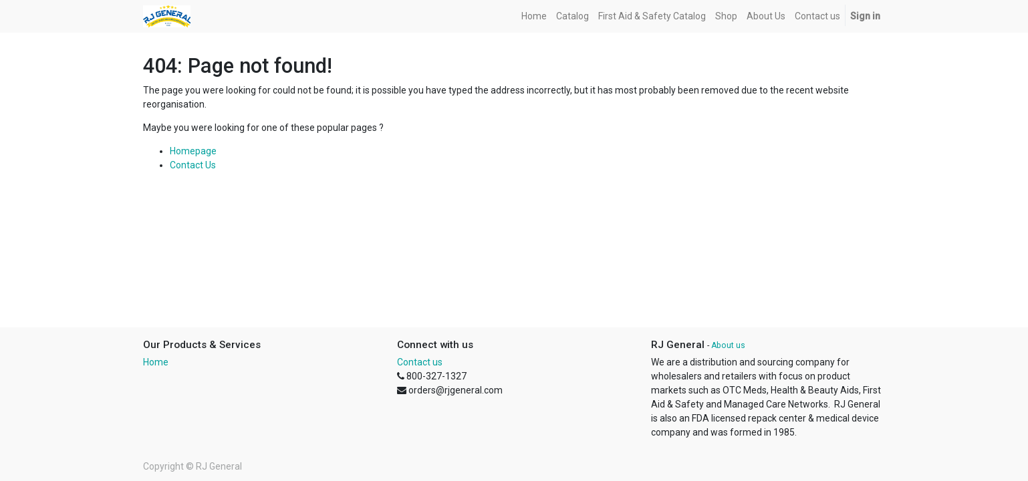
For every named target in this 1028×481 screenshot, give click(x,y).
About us (728, 345)
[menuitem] (534, 16)
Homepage (193, 151)
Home (155, 362)
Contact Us (193, 165)
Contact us (419, 362)
